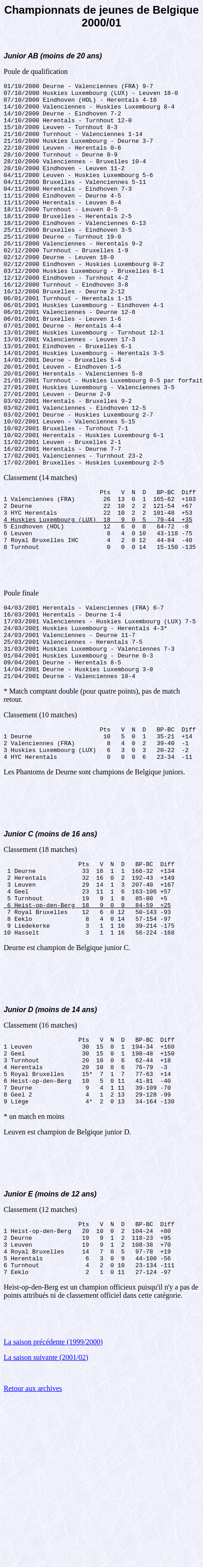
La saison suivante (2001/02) (46, 1508)
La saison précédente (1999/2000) (53, 1492)
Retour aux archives (33, 1539)
